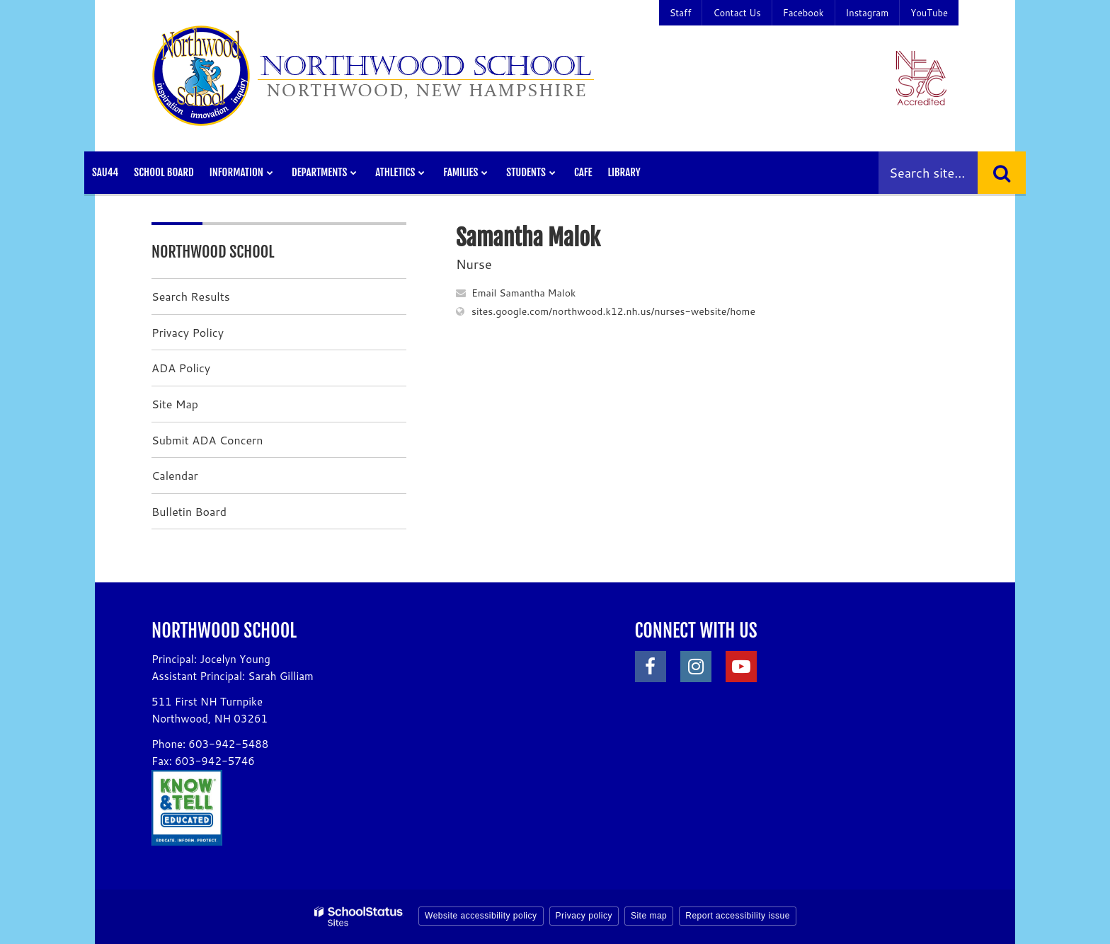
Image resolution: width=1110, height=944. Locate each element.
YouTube (929, 12)
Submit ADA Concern (207, 440)
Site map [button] (649, 916)
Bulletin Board (189, 511)
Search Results (190, 296)
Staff (681, 12)
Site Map (174, 404)
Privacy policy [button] (584, 916)
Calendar (174, 475)
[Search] (1002, 172)
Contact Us (736, 12)
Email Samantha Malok (523, 293)
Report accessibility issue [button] (737, 916)
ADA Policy (180, 367)
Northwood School (213, 251)
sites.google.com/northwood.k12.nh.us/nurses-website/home (613, 311)
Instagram (867, 12)
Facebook (803, 12)
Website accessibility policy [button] (481, 916)
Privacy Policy (187, 332)
